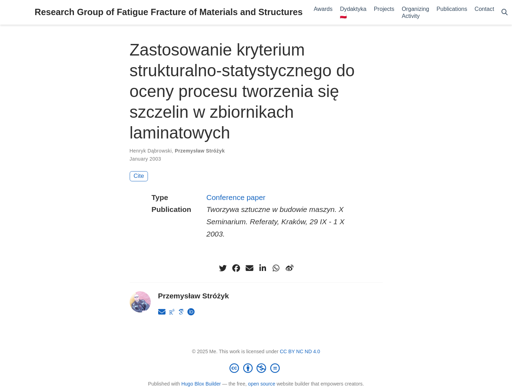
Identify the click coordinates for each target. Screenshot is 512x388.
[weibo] (289, 268)
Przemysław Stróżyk (200, 151)
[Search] (504, 12)
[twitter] (223, 268)
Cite (139, 176)
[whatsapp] (276, 268)
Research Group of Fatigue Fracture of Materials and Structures (169, 12)
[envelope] (249, 268)
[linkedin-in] (263, 268)
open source (261, 384)
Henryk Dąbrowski (151, 151)
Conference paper (235, 197)
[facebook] (236, 268)
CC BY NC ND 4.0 (300, 351)
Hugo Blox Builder (201, 384)
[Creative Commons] (256, 368)
